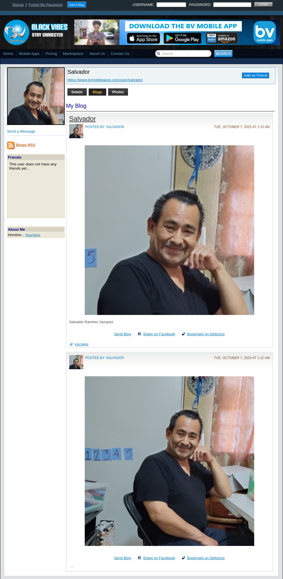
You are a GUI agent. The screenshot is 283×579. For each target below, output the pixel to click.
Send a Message (21, 131)
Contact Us (120, 53)
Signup (17, 5)
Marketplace (73, 53)
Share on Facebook (159, 334)
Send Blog (122, 334)
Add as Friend (255, 75)
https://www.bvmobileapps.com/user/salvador (105, 80)
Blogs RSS (25, 145)
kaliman (81, 344)
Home (8, 53)
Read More (32, 235)
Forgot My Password (45, 5)
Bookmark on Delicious (206, 334)
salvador (115, 127)
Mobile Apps (29, 53)
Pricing (51, 53)
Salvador (82, 118)
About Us (97, 53)
